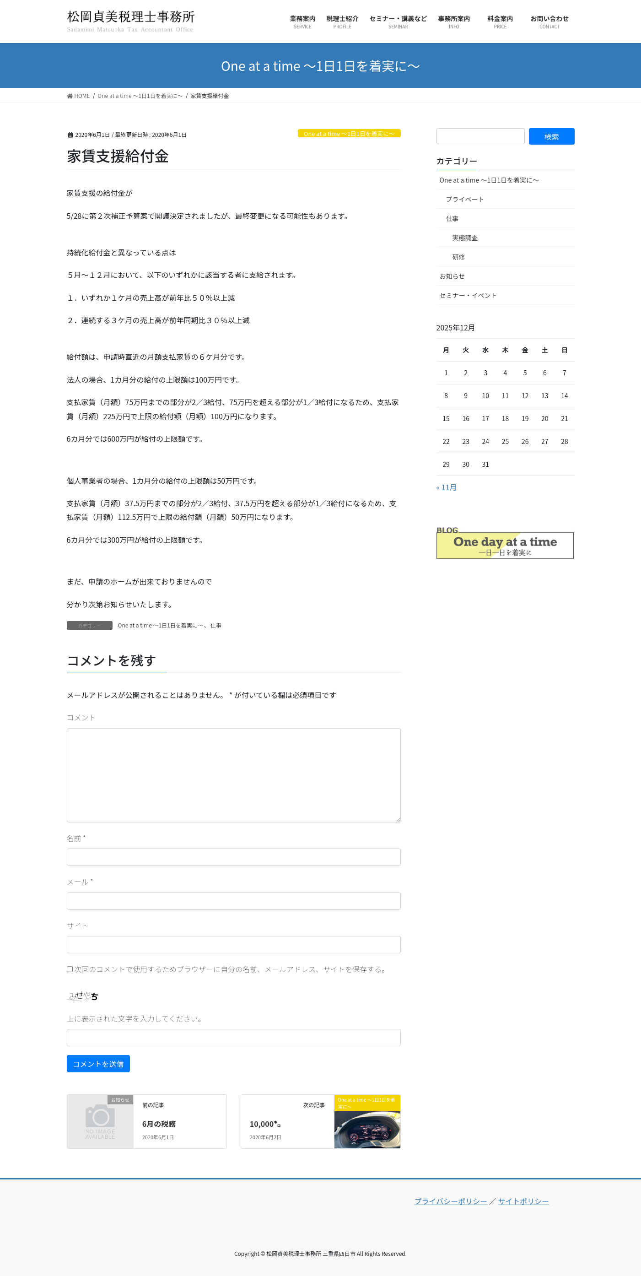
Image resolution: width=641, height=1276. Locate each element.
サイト (78, 925)
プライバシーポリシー (450, 1200)
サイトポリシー (523, 1200)
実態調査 (465, 237)
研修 (458, 256)
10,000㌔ (265, 1123)
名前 (76, 838)
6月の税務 (159, 1123)
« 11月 (446, 486)
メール (80, 881)
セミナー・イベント (468, 295)
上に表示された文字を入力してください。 (136, 1018)
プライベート (465, 199)
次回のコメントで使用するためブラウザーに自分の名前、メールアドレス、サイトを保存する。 (231, 968)
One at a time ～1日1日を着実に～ (349, 133)
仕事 (215, 625)
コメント (81, 717)
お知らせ (452, 276)
